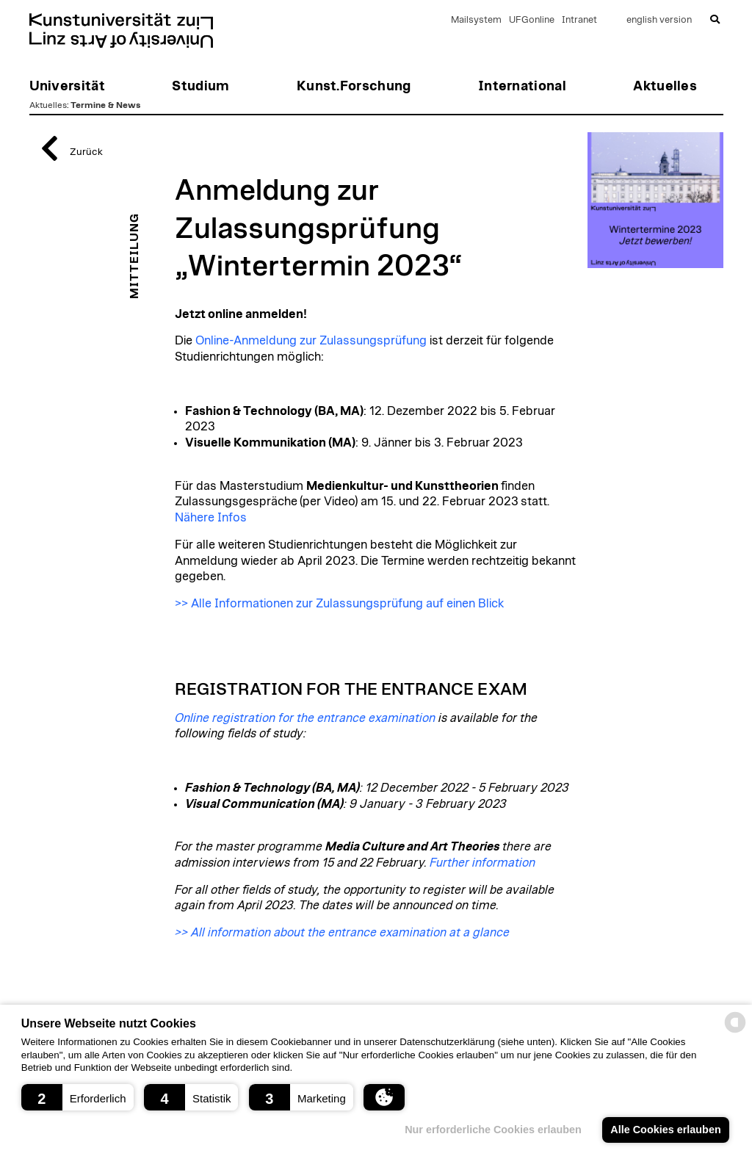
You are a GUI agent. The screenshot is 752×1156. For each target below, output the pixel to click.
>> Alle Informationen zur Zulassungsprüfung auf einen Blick (339, 604)
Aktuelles (48, 105)
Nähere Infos (211, 518)
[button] (77, 1097)
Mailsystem (476, 20)
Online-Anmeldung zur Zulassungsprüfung (311, 341)
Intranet (579, 20)
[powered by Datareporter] (735, 1031)
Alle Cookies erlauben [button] (665, 1129)
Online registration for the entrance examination (305, 718)
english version (659, 20)
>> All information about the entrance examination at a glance (342, 933)
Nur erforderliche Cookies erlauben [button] (493, 1129)
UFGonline (531, 20)
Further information (482, 863)
